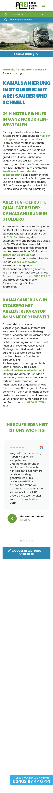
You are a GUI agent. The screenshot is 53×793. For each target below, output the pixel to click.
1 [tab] (21, 540)
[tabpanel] (26, 482)
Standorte (24, 69)
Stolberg (38, 69)
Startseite (9, 69)
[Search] (26, 20)
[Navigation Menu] (43, 5)
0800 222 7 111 (42, 276)
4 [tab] (29, 540)
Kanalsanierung (24, 54)
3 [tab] (26, 540)
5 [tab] (32, 540)
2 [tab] (23, 540)
